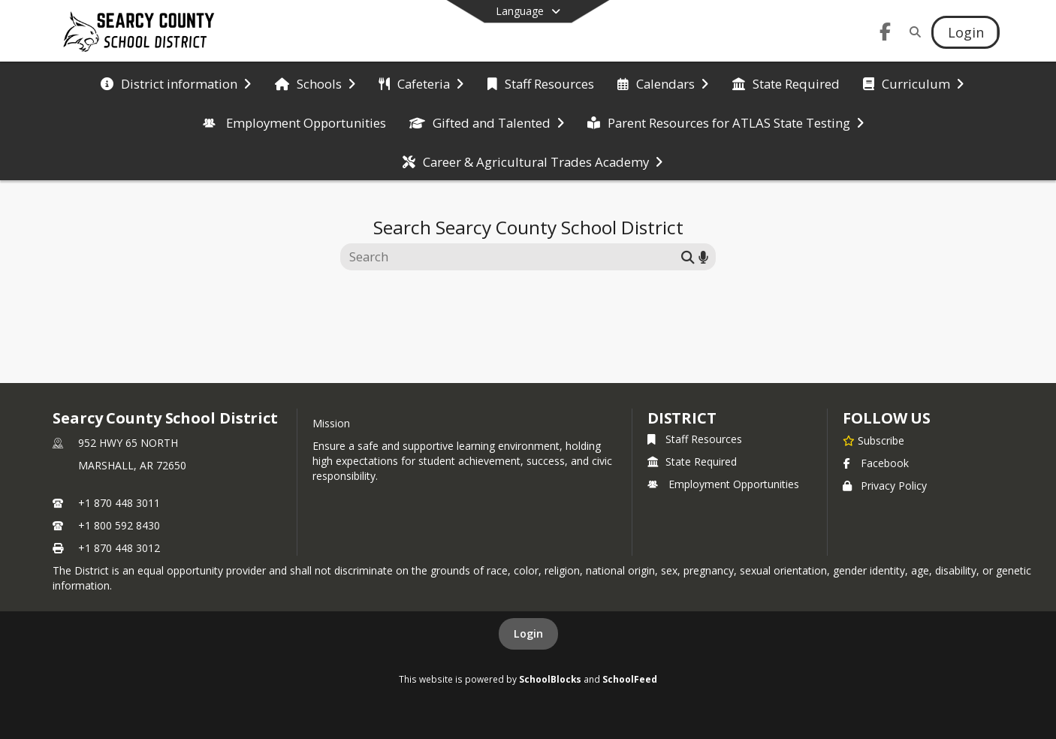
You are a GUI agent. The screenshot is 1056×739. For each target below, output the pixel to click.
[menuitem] (175, 82)
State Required (692, 461)
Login (528, 633)
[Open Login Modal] (965, 32)
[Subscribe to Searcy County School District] (873, 440)
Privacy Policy (885, 485)
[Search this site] (512, 257)
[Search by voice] (703, 256)
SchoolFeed (629, 679)
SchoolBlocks (550, 679)
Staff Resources (694, 439)
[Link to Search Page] (913, 32)
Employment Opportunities (723, 484)
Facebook (876, 463)
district (682, 418)
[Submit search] (688, 256)
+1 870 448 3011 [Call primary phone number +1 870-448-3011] (119, 503)
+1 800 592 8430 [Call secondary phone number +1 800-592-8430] (119, 525)
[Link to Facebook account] (885, 34)
